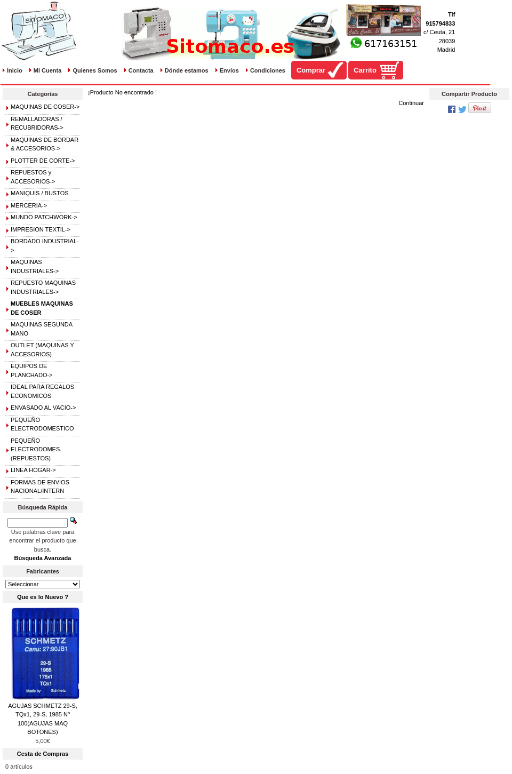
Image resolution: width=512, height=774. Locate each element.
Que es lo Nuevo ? (42, 597)
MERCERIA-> (29, 205)
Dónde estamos (187, 70)
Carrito (365, 70)
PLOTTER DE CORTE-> (43, 160)
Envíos (229, 70)
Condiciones (267, 70)
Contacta (141, 70)
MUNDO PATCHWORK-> (44, 217)
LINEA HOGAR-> (33, 470)
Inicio (14, 70)
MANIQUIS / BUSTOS (40, 193)
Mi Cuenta (48, 70)
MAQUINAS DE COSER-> (45, 106)
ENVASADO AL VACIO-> (43, 407)
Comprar (311, 70)
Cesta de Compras (43, 754)
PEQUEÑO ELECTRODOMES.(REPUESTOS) (36, 449)
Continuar (411, 103)
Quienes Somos (95, 70)
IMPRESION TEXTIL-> (40, 229)
